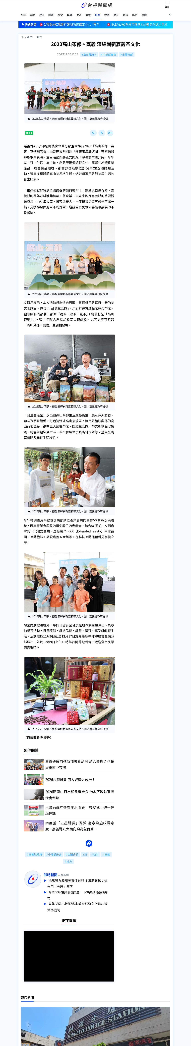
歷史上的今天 (60, 1016)
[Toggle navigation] (167, 3)
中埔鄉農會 (109, 50)
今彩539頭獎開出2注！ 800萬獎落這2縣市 (84, 891)
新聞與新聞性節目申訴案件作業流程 (106, 1006)
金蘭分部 (127, 50)
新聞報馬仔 (58, 1011)
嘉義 (107, 851)
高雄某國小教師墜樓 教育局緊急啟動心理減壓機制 (84, 902)
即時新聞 (57, 871)
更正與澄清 (58, 1002)
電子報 (89, 1011)
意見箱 (56, 1006)
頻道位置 (23, 1006)
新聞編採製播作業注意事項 (101, 1002)
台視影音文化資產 (29, 1002)
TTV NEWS (27, 32)
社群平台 (23, 1016)
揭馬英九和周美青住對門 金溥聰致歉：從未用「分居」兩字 (84, 880)
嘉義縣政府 (90, 50)
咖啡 (95, 851)
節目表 (22, 1011)
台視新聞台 (126, 450)
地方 (39, 32)
